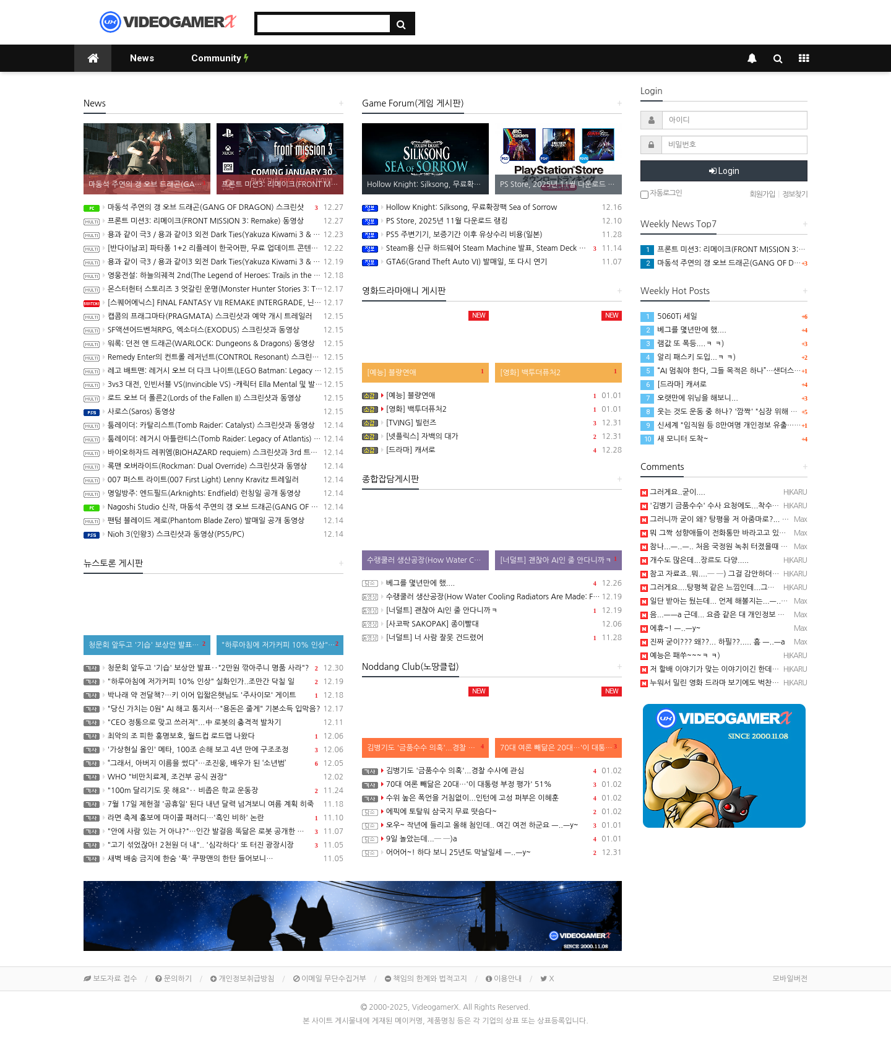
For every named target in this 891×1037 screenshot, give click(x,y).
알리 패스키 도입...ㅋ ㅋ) (688, 357)
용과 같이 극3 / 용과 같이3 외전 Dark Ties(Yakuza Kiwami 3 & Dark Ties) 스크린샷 (213, 262)
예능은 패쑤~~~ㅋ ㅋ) (680, 655)
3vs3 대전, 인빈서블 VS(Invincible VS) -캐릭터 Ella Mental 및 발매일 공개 (213, 384)
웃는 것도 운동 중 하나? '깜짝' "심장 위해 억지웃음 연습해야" (745, 411)
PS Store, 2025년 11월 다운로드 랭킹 (492, 221)
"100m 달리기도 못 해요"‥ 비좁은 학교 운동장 (213, 790)
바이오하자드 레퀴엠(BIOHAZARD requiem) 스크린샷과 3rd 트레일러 (213, 452)
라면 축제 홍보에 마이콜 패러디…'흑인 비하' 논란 (213, 818)
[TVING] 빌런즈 (492, 423)
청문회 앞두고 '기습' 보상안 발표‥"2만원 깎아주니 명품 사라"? (213, 668)
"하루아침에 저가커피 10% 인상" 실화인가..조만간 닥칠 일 (213, 681)
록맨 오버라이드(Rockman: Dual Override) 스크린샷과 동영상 (213, 466)
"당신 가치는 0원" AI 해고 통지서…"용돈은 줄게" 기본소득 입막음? (213, 709)
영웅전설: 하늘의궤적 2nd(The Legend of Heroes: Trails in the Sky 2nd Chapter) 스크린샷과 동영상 (213, 275)
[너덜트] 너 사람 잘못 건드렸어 (492, 637)
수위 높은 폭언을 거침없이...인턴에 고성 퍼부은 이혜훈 (492, 798)
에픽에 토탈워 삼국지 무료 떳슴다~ (492, 811)
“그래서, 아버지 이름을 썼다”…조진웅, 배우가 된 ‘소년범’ (213, 763)
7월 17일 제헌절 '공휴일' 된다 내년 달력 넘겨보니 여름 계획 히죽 (213, 804)
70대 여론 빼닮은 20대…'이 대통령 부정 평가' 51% (492, 784)
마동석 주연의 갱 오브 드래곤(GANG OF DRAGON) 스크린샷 (213, 207)
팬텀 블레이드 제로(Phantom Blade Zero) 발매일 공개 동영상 (213, 520)
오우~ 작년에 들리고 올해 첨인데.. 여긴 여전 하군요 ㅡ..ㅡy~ (492, 825)
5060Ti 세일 (668, 316)
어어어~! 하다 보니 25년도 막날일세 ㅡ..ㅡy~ (492, 852)
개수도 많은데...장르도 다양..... (694, 560)
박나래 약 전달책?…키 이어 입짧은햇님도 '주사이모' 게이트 (213, 695)
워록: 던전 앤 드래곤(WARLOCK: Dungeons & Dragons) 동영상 (213, 343)
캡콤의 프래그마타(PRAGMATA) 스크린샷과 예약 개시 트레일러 (213, 316)
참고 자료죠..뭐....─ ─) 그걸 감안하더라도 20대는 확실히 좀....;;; (749, 574)
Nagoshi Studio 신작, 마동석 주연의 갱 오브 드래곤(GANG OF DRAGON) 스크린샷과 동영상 (213, 507)
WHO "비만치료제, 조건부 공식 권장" (213, 777)
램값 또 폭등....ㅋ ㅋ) (682, 343)
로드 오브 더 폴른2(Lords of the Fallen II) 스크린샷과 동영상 (213, 398)
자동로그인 (661, 194)
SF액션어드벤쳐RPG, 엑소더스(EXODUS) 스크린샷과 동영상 (213, 330)
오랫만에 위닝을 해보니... (689, 398)
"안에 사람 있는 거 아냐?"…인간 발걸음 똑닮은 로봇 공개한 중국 (213, 831)
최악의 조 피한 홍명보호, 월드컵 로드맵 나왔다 (213, 736)
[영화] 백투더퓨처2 (492, 409)
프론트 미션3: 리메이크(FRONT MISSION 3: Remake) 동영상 (213, 221)
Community (220, 58)
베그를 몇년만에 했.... (492, 583)
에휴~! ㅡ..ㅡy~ (670, 628)
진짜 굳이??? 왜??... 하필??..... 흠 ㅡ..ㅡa (712, 642)
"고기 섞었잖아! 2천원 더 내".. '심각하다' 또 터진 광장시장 (213, 845)
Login (724, 171)
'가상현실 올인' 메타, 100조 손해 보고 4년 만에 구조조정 (213, 750)
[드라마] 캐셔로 (492, 450)
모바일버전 (790, 979)
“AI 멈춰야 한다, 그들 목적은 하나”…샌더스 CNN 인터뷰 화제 (745, 371)
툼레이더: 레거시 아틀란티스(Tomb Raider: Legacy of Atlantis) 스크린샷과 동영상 (213, 439)
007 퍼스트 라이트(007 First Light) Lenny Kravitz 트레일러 (213, 480)
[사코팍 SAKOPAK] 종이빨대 (492, 624)
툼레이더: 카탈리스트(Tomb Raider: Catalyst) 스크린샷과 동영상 (213, 425)
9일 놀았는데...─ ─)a (492, 839)
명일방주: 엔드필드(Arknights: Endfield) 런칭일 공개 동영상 (213, 493)
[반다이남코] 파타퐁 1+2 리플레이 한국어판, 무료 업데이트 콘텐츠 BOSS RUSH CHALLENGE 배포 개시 (213, 248)
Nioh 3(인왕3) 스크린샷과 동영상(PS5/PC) (213, 534)
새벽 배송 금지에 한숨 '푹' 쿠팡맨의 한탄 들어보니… (213, 859)
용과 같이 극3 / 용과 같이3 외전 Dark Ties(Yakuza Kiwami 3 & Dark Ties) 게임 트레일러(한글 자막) (213, 234)
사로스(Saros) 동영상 (213, 412)
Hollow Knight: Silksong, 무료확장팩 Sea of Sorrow (492, 207)
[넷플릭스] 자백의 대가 (492, 436)
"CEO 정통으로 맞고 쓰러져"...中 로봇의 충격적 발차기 (213, 722)
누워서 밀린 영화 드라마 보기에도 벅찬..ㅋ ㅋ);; (719, 683)
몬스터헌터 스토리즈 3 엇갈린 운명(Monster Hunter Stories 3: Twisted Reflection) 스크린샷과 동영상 (213, 289)
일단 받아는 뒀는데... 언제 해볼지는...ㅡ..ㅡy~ (718, 601)
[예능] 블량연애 (492, 395)
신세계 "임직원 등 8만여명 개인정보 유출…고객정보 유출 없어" (748, 425)
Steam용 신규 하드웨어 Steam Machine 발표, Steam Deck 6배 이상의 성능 (492, 248)
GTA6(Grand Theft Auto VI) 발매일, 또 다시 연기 (492, 262)
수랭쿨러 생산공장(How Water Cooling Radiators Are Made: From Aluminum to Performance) (492, 597)
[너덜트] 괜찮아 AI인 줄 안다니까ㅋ (492, 610)
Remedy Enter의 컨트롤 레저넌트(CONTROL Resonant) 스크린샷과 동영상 (213, 357)
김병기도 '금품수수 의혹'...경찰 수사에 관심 (492, 771)
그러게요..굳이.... (672, 492)
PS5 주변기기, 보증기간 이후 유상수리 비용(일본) (492, 234)
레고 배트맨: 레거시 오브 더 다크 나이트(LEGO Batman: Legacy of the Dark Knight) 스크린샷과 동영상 (213, 371)
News (142, 58)
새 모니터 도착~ (674, 439)
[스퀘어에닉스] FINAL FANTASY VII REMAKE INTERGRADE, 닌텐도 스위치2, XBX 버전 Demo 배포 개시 (213, 303)
